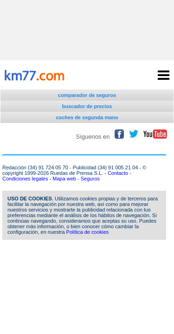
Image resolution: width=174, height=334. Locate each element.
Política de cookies (87, 232)
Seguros (90, 178)
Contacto (118, 173)
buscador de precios (87, 106)
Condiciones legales (25, 178)
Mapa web (64, 178)
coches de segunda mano (87, 117)
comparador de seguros (87, 95)
